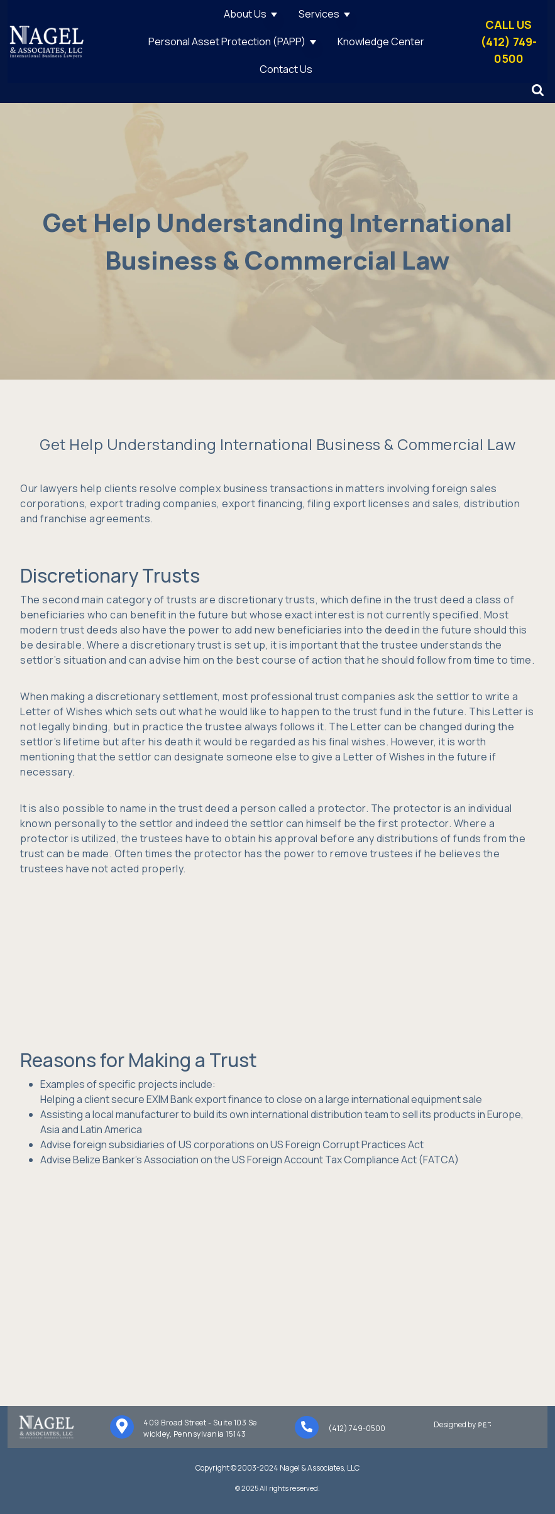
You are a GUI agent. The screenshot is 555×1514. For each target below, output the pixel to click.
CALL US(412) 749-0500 (509, 41)
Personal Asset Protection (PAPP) (226, 41)
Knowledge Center (381, 41)
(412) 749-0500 (356, 1428)
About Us (245, 14)
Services (319, 14)
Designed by (476, 1424)
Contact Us (286, 69)
